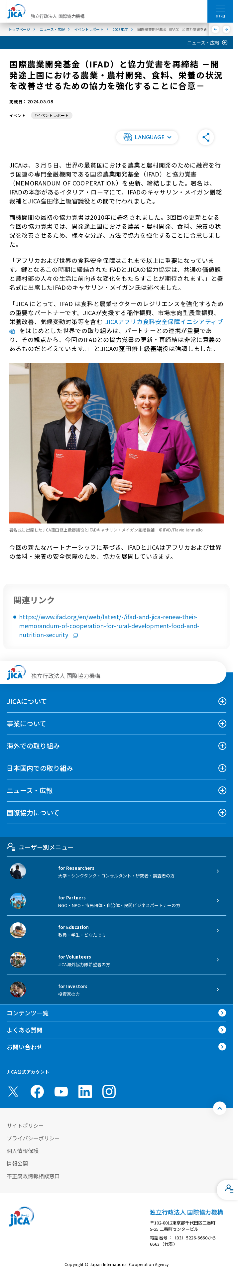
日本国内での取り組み (40, 768)
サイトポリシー (25, 1125)
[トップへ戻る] (219, 1108)
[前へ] (215, 29)
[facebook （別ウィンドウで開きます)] (37, 1091)
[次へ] (226, 29)
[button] (147, 137)
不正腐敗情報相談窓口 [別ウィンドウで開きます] (33, 1176)
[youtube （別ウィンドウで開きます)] (61, 1092)
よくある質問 (25, 1029)
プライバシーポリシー (33, 1138)
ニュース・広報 (203, 42)
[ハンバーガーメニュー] (220, 9)
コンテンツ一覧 (28, 1012)
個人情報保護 (23, 1151)
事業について (26, 723)
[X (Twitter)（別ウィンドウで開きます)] (13, 1091)
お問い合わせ (25, 1046)
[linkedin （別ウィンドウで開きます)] (85, 1091)
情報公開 (17, 1163)
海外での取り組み (33, 746)
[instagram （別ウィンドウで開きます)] (109, 1091)
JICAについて (27, 701)
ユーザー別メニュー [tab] (40, 847)
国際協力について (33, 812)
